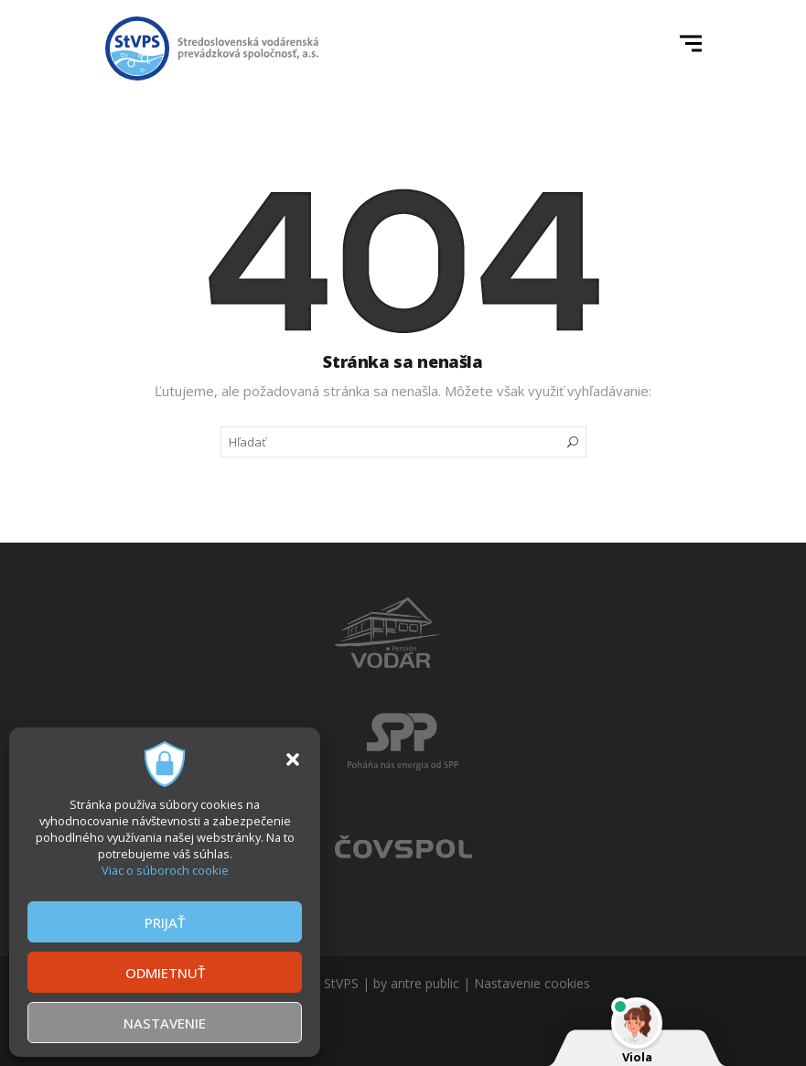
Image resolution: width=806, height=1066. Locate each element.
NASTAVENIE (165, 1023)
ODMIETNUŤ (165, 973)
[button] (293, 759)
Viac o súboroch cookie (165, 870)
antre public (425, 983)
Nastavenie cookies (532, 983)
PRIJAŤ (165, 922)
